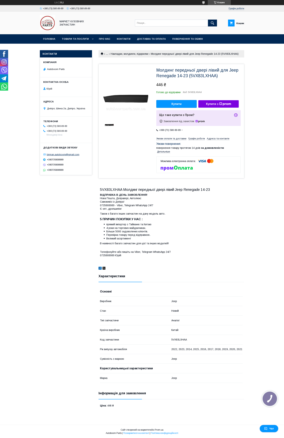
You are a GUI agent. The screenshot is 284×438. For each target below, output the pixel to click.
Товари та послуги (75, 39)
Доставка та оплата (151, 39)
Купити (177, 103)
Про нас (104, 39)
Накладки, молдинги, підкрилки (129, 53)
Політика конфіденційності (164, 433)
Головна (49, 39)
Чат (269, 428)
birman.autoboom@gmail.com (63, 154)
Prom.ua (159, 430)
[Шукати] (212, 23)
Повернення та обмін (187, 39)
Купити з (218, 104)
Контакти (123, 39)
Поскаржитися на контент (136, 433)
